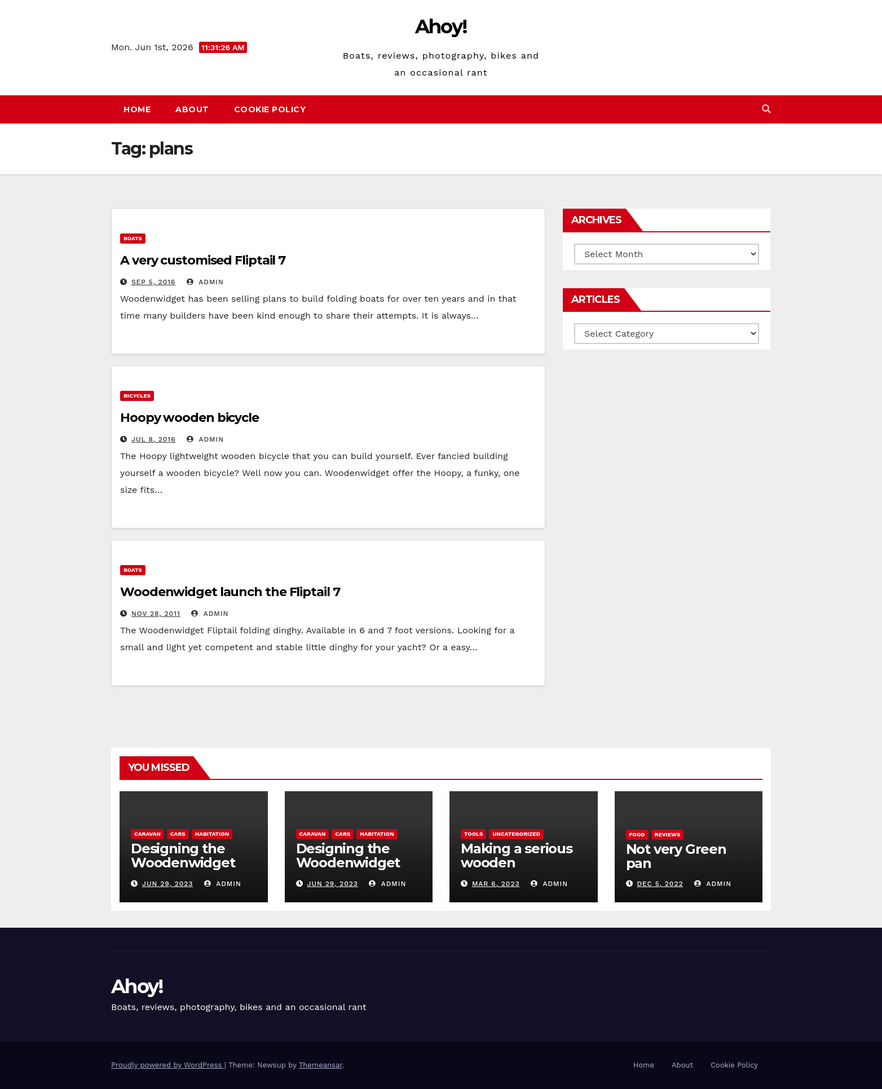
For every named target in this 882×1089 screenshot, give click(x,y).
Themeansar (320, 1065)
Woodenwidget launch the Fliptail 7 (230, 591)
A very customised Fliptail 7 (202, 260)
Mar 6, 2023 (496, 884)
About (192, 109)
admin (205, 282)
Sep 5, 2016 (153, 282)
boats (133, 238)
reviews (668, 834)
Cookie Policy (270, 109)
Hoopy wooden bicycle (189, 417)
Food (637, 834)
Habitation (212, 834)
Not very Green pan (676, 856)
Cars (178, 834)
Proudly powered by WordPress (167, 1065)
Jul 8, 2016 (153, 439)
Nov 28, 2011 (155, 614)
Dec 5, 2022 (660, 884)
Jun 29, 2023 (167, 884)
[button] (766, 109)
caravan (147, 834)
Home (137, 109)
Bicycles (137, 396)
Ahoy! (441, 26)
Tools (473, 834)
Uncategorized (516, 834)
